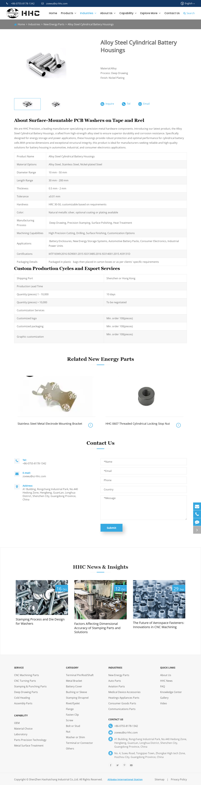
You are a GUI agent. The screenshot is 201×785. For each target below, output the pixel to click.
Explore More (150, 13)
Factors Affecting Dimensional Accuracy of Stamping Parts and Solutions (97, 628)
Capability (128, 13)
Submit (111, 528)
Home (53, 13)
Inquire (107, 104)
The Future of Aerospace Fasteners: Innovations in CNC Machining (158, 625)
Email (144, 104)
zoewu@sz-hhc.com (54, 3)
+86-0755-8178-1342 (20, 3)
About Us (108, 13)
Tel (126, 104)
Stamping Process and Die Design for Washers (40, 621)
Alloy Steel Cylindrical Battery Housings (91, 24)
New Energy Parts (53, 24)
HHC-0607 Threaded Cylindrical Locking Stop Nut (138, 423)
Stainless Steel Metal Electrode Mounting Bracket (50, 423)
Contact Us (172, 13)
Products (68, 13)
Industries (88, 13)
